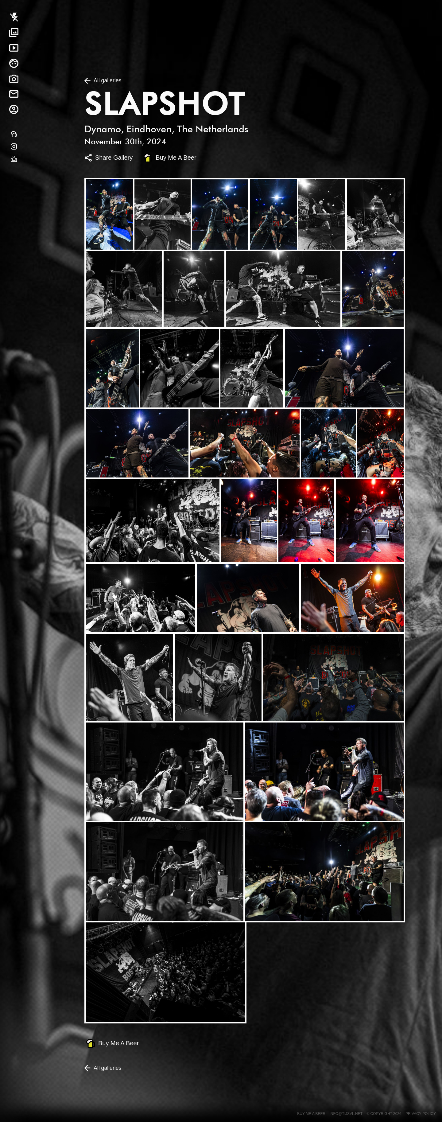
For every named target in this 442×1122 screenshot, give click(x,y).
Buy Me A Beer (176, 157)
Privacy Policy (420, 1114)
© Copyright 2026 (383, 1114)
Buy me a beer (311, 1114)
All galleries (107, 80)
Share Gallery (114, 157)
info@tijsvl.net (346, 1114)
